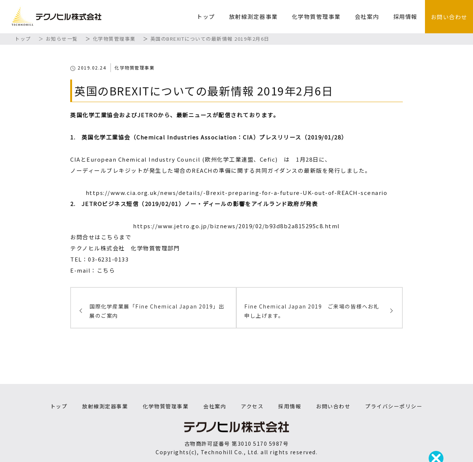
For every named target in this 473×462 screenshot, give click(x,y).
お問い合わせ (449, 17)
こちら (106, 270)
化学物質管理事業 (316, 16)
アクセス (252, 406)
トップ (206, 16)
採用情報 (405, 16)
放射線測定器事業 (253, 16)
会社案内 (367, 16)
